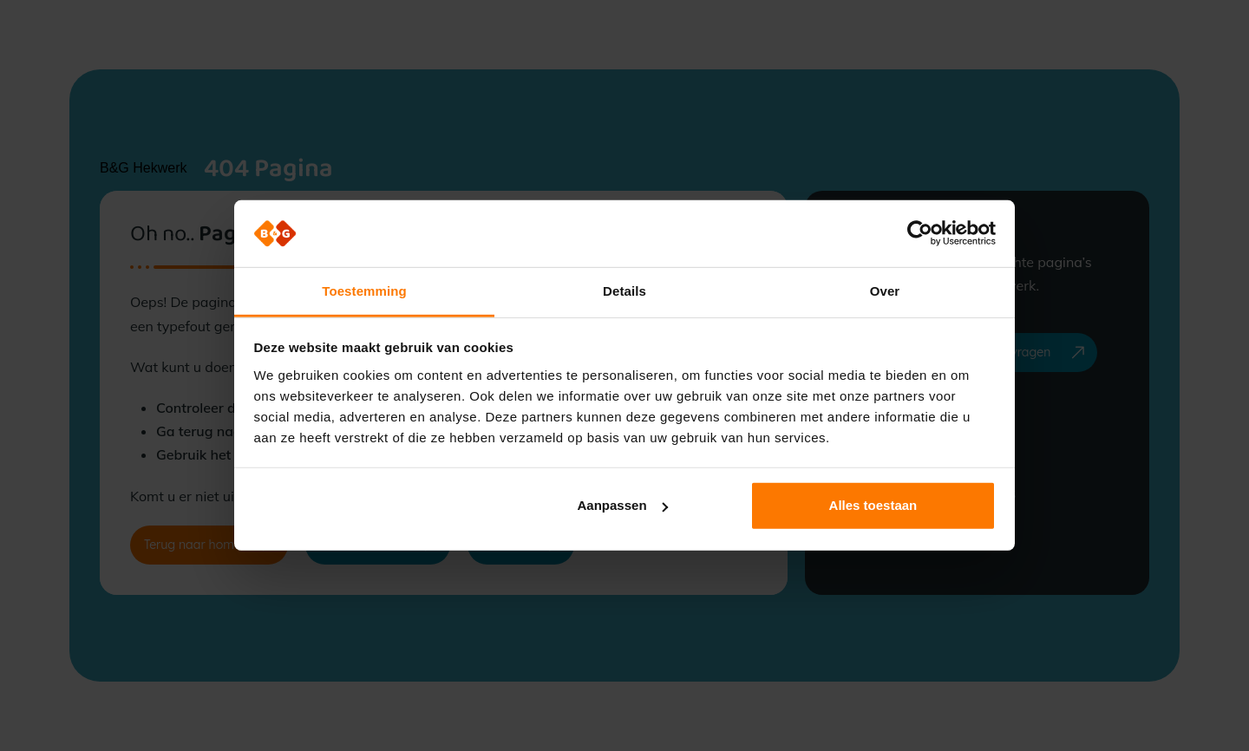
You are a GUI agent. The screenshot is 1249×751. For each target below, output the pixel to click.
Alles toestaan (873, 505)
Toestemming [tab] (364, 291)
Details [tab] (624, 291)
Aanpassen (623, 505)
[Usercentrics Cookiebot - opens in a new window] (920, 233)
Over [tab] (885, 291)
